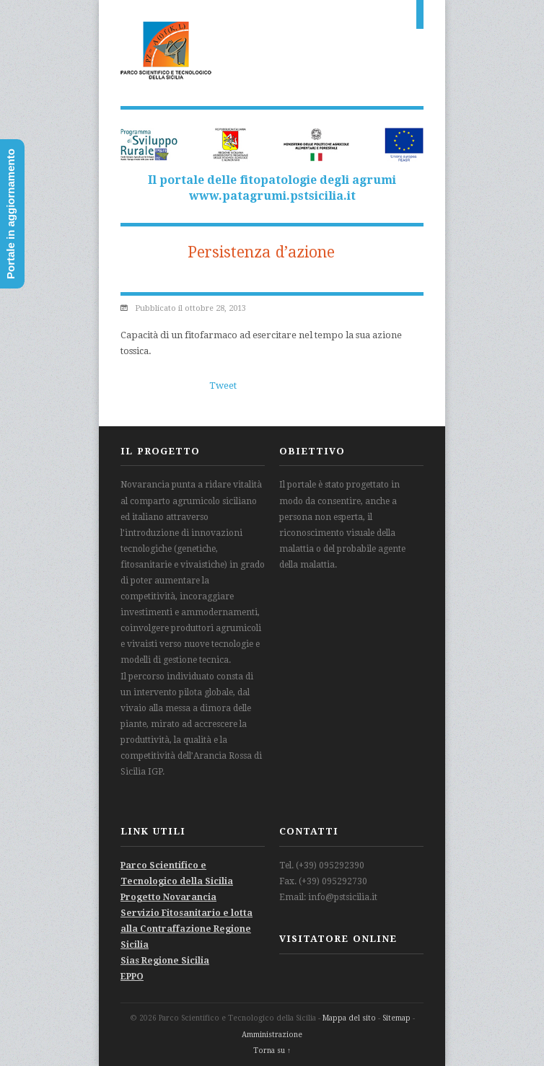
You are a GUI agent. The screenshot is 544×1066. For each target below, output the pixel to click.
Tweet (223, 385)
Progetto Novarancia (168, 897)
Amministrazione (272, 1035)
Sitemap (396, 1018)
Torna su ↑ (272, 1050)
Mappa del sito (349, 1018)
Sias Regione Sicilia (164, 961)
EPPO (132, 977)
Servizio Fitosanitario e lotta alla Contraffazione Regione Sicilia (186, 929)
